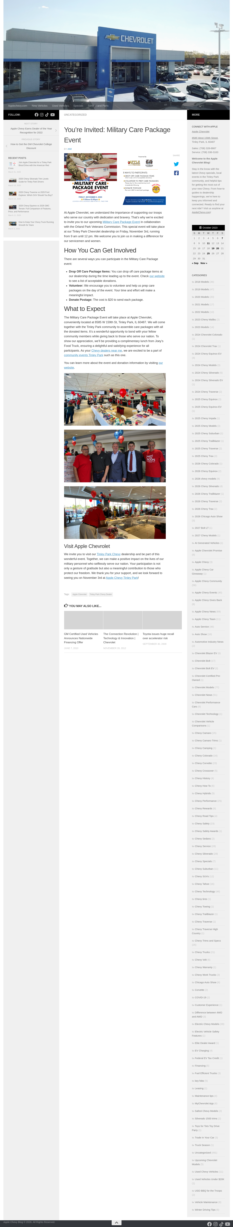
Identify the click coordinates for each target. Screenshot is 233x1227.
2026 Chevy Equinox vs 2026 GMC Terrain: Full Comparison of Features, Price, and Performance (29, 209)
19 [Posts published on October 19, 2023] (213, 248)
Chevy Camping (204, 748)
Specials (78, 105)
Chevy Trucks (202, 952)
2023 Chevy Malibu (205, 319)
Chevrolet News (203, 694)
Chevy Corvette (203, 763)
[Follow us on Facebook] (37, 115)
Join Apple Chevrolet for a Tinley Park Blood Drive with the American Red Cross (29, 165)
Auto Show (201, 634)
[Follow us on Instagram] (42, 115)
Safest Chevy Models (206, 1111)
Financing (200, 1065)
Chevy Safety (202, 823)
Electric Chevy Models (207, 1024)
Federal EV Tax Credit (207, 1058)
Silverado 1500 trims (206, 1118)
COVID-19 (200, 997)
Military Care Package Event (121, 222)
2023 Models (202, 327)
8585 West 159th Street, (205, 137)
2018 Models (202, 281)
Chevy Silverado (204, 853)
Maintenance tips (204, 1095)
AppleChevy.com (201, 212)
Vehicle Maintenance (206, 1202)
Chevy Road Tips (204, 816)
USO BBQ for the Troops (208, 1190)
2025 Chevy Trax (204, 456)
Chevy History (202, 778)
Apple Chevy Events (206, 592)
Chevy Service (203, 846)
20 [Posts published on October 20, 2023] (217, 248)
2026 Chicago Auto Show (209, 516)
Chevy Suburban (204, 868)
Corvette (199, 989)
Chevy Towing (202, 906)
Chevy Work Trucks (205, 974)
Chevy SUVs (202, 876)
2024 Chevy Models (206, 365)
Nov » (204, 263)
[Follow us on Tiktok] (47, 115)
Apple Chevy (202, 562)
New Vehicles (40, 105)
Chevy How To (203, 785)
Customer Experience (207, 1005)
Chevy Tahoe (202, 883)
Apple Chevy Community (208, 581)
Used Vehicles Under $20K (209, 1179)
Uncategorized (75, 114)
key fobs (199, 1080)
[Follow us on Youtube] (52, 115)
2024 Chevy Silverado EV (209, 380)
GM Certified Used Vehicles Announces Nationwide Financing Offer (81, 638)
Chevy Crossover (204, 770)
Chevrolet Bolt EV (204, 668)
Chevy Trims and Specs (208, 940)
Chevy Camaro (203, 733)
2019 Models (202, 289)
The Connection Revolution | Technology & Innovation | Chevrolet (120, 638)
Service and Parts (98, 105)
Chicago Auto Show (205, 982)
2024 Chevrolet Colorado (208, 334)
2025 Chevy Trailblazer (207, 441)
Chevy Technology (205, 891)
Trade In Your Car (204, 1137)
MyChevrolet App (204, 1103)
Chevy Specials (203, 861)
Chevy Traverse (203, 921)
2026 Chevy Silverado (207, 486)
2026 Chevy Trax (204, 508)
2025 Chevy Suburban (207, 433)
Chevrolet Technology (207, 714)
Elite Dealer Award (205, 1043)
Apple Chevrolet (79, 594)
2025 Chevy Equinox (206, 399)
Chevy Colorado (204, 755)
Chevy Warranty (204, 967)
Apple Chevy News (205, 611)
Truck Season (202, 1145)
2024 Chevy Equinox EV (208, 353)
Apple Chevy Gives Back (208, 600)
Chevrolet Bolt (202, 660)
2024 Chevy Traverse (206, 391)
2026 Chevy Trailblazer (207, 493)
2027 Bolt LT (202, 527)
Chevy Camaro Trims (206, 740)
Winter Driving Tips (205, 1209)
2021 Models (202, 304)
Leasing (199, 1088)
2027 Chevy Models (206, 535)
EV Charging (202, 1050)
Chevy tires (201, 899)
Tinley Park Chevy (109, 554)
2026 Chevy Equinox (206, 471)
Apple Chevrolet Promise (208, 550)
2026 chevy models (205, 478)
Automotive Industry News (209, 641)
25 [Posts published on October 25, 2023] (208, 253)
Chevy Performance (206, 800)
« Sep (195, 263)
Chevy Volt (201, 959)
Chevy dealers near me (106, 350)
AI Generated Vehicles (207, 543)
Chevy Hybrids (203, 793)
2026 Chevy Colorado (207, 463)
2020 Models (202, 296)
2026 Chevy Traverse (206, 501)
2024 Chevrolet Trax (206, 346)
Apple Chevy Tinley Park (122, 577)
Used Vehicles (60, 105)
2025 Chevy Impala (205, 418)
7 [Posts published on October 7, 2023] (222, 238)
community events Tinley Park (83, 355)
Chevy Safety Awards (206, 831)
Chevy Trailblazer (204, 914)
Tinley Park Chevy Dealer (101, 594)
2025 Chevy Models (206, 425)
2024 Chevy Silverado (207, 372)
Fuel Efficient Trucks (206, 1073)
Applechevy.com (17, 105)
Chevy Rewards (203, 808)
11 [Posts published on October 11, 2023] (208, 243)
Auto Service (202, 626)
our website (157, 276)
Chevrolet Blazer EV (206, 653)
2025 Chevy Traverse (206, 448)
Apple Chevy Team (205, 619)
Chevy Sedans (203, 838)
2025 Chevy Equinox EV (208, 406)
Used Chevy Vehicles (206, 1171)
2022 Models (202, 312)
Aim (70, 149)
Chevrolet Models (204, 687)
